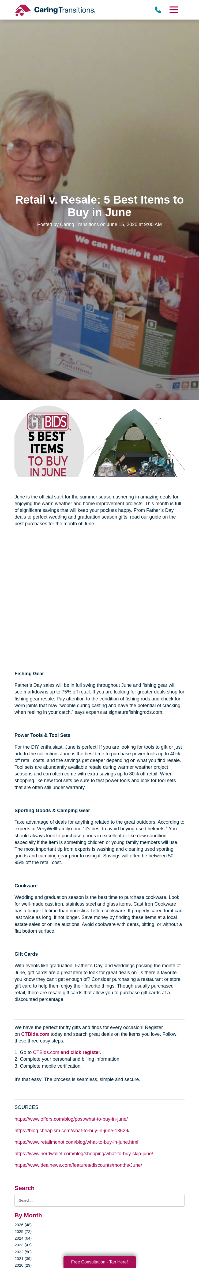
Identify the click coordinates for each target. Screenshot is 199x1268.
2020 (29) (23, 1265)
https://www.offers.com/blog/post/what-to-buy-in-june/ (71, 1119)
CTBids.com (35, 1034)
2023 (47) (23, 1245)
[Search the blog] (99, 1200)
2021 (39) (23, 1258)
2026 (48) (23, 1224)
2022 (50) (23, 1252)
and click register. (81, 1052)
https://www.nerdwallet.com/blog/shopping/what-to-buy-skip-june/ (83, 1153)
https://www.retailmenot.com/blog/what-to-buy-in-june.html (76, 1142)
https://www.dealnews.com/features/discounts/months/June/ (78, 1165)
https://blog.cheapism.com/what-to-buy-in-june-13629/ (71, 1130)
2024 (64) (23, 1238)
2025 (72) (23, 1231)
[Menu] (173, 10)
